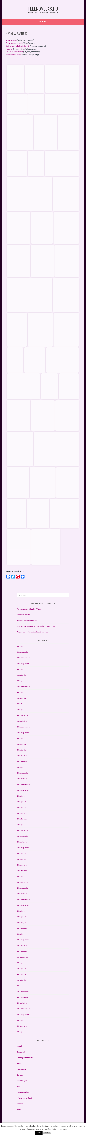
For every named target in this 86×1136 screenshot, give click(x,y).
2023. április (21, 749)
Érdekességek (22, 1080)
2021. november (23, 836)
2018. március (22, 945)
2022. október (22, 778)
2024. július (21, 692)
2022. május (21, 807)
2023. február (22, 761)
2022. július (21, 795)
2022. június (21, 801)
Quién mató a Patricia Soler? (17, 46)
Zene (19, 1109)
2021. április (21, 859)
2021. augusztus (23, 847)
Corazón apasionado (14, 43)
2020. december (22, 882)
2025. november (23, 651)
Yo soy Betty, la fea (13, 54)
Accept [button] (39, 1133)
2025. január (21, 680)
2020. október (22, 893)
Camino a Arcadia (23, 614)
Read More (47, 1132)
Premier (20, 1103)
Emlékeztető (21, 1069)
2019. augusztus (23, 939)
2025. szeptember (23, 657)
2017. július (21, 962)
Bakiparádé (21, 1051)
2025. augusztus (23, 663)
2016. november (23, 997)
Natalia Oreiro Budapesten (27, 620)
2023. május (21, 744)
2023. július (21, 738)
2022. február (22, 818)
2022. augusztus (23, 790)
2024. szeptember (23, 686)
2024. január (21, 709)
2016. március (22, 1025)
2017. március (22, 985)
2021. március (22, 864)
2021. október (22, 841)
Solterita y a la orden (14, 51)
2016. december (22, 991)
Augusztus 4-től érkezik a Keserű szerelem (32, 631)
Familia (19, 1086)
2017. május (21, 974)
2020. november (23, 887)
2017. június (21, 968)
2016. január (21, 1031)
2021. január (21, 876)
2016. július (21, 1020)
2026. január (21, 646)
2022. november (23, 772)
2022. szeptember (23, 784)
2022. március (22, 813)
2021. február (22, 870)
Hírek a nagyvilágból (24, 1097)
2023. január (21, 767)
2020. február (22, 928)
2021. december (22, 830)
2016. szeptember (23, 1008)
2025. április (21, 674)
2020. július (21, 910)
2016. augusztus (23, 1014)
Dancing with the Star (25, 1057)
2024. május (21, 698)
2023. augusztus (23, 732)
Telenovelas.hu (43, 8)
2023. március (22, 755)
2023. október (22, 721)
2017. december (22, 956)
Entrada (20, 1074)
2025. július (21, 669)
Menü (44, 22)
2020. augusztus (23, 905)
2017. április (21, 980)
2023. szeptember (23, 726)
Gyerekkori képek (23, 1092)
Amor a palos (11, 40)
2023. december (22, 715)
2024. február (22, 703)
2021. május (21, 853)
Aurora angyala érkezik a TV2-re (29, 608)
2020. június (21, 916)
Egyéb (19, 1063)
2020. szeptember (23, 899)
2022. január (21, 824)
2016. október (22, 1002)
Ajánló (19, 1046)
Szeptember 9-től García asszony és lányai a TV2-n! (36, 626)
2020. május (21, 922)
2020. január (21, 933)
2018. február (22, 951)
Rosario (9, 49)
